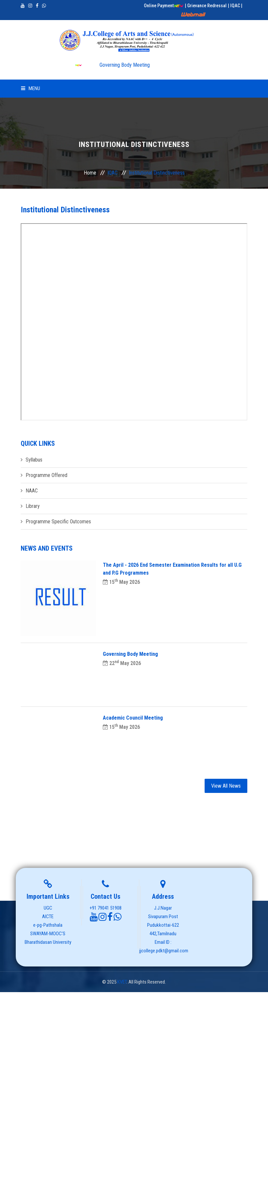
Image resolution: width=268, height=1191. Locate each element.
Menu (30, 88)
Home (90, 173)
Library (33, 506)
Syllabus (34, 460)
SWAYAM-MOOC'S (47, 934)
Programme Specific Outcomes (58, 521)
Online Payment (164, 5)
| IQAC (234, 5)
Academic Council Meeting (133, 718)
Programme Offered (46, 475)
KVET (121, 982)
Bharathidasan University (48, 942)
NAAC (32, 491)
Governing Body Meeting (112, 65)
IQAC (112, 173)
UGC (48, 908)
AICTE (48, 916)
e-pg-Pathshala (47, 925)
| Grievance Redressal (206, 5)
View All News (226, 786)
